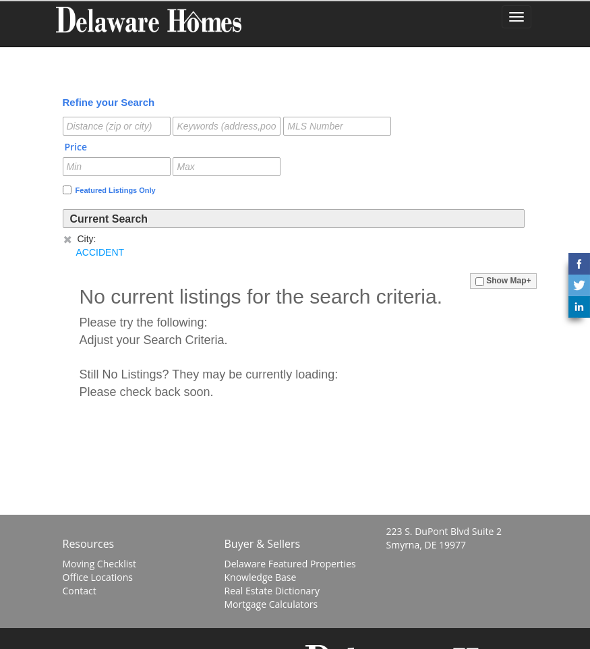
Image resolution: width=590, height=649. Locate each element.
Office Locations (98, 577)
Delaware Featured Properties (290, 563)
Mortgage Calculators (271, 604)
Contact (79, 590)
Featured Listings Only (109, 190)
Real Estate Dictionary (272, 590)
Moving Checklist (99, 563)
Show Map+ (503, 280)
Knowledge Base (261, 577)
